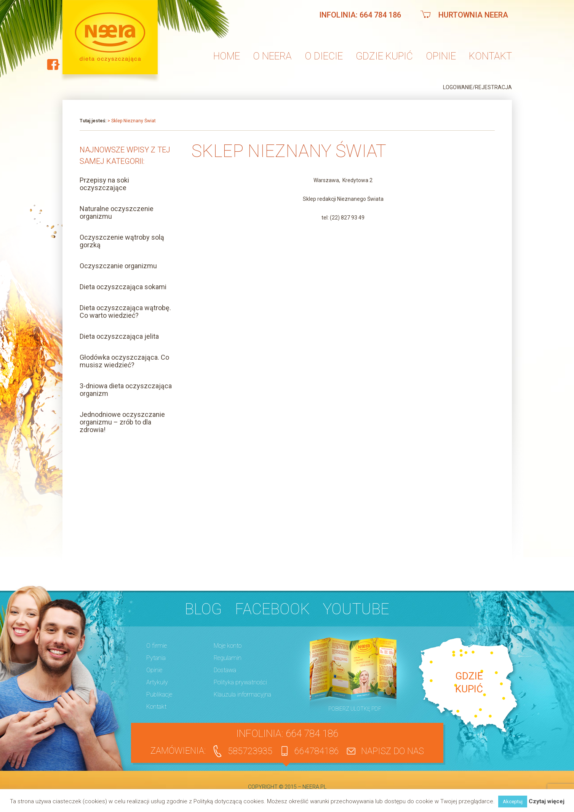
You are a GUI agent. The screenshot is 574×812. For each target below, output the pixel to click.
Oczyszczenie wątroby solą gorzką (122, 241)
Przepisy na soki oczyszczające (104, 184)
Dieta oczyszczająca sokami (123, 287)
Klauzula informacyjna (242, 694)
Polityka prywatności (240, 682)
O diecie (324, 56)
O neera (272, 56)
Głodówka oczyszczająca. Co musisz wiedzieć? (124, 361)
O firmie (156, 645)
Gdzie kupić (384, 56)
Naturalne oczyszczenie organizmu (116, 212)
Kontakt (490, 56)
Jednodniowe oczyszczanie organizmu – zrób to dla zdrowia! (122, 422)
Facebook (272, 609)
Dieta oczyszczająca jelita (119, 336)
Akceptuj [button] (513, 801)
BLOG (203, 609)
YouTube (356, 609)
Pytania (156, 657)
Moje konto (227, 645)
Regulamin (227, 657)
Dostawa (225, 670)
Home (226, 56)
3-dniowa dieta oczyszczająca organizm (126, 389)
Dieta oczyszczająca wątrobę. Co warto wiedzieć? (125, 311)
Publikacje (159, 694)
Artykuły (157, 682)
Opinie (441, 56)
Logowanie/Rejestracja (477, 87)
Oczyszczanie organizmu (118, 266)
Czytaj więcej (546, 801)
